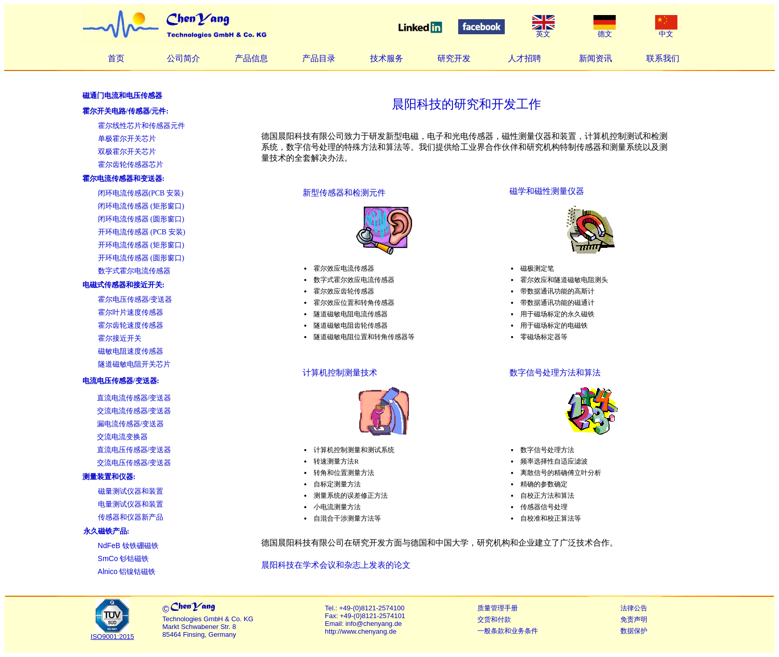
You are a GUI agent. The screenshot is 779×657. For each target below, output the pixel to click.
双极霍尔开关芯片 (127, 152)
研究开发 (454, 58)
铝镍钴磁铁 (127, 572)
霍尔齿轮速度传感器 (130, 325)
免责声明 (633, 619)
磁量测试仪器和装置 (130, 491)
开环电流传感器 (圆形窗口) (141, 258)
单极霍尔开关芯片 (127, 139)
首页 (116, 58)
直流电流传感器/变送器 (134, 398)
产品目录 (318, 58)
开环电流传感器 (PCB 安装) (142, 232)
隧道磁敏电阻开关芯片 (134, 364)
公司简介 (183, 58)
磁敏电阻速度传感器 (130, 351)
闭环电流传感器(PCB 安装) (140, 193)
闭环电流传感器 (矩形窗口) (141, 206)
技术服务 (386, 58)
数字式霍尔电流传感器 (134, 271)
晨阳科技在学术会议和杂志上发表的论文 (335, 565)
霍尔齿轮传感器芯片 (130, 165)
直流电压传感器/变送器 (134, 450)
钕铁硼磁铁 (128, 546)
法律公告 (633, 608)
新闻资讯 (595, 58)
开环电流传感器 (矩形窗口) (141, 245)
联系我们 (662, 58)
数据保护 (633, 631)
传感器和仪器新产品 (130, 517)
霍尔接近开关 (119, 338)
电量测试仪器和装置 (130, 504)
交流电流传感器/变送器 (134, 411)
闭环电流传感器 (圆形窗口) (141, 219)
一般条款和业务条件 (507, 631)
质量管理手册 (497, 608)
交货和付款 (494, 619)
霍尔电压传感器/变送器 (135, 299)
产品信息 (251, 58)
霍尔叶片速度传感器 (130, 312)
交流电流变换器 (122, 437)
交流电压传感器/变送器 (134, 463)
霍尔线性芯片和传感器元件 (141, 126)
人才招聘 (524, 58)
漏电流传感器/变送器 (130, 424)
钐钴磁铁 (123, 559)
